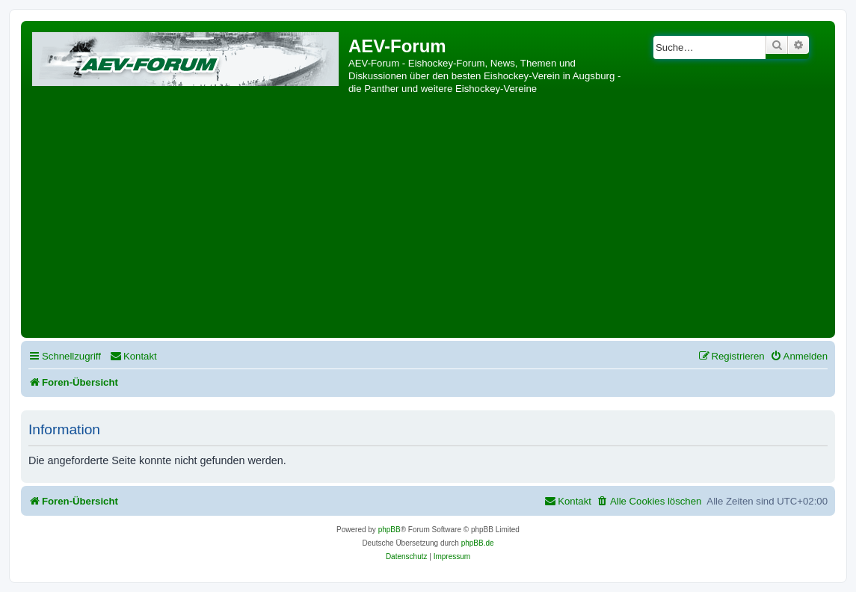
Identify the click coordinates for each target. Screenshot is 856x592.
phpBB (389, 529)
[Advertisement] (428, 222)
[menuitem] (133, 356)
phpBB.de (477, 543)
